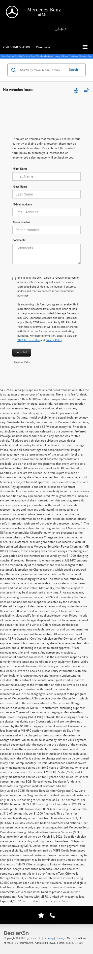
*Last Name (19, 186)
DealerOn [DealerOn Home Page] (35, 938)
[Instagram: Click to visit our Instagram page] (63, 901)
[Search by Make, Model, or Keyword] (42, 70)
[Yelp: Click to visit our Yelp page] (74, 901)
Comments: (19, 240)
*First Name (19, 168)
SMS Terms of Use (28, 340)
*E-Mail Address (22, 204)
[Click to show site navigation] (85, 47)
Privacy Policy (54, 340)
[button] (16, 47)
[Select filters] (76, 90)
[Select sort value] (85, 90)
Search (73, 69)
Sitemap (48, 938)
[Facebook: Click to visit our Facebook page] (18, 901)
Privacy (60, 938)
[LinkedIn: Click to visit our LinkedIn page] (40, 901)
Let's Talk (22, 352)
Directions (43, 47)
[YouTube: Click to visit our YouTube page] (29, 901)
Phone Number (21, 222)
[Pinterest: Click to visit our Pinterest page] (52, 901)
